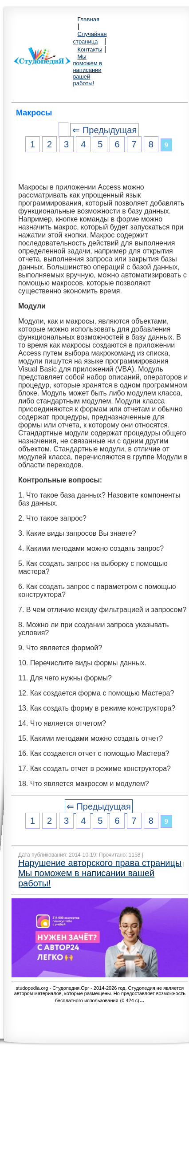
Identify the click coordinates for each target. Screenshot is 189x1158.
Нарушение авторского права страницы (99, 863)
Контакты (89, 49)
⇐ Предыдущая (104, 130)
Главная (88, 19)
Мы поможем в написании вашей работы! (87, 70)
